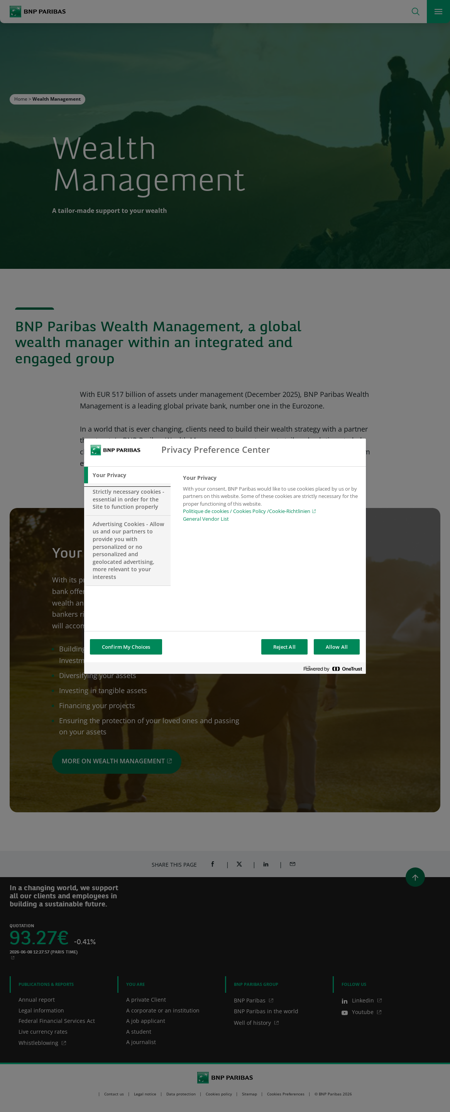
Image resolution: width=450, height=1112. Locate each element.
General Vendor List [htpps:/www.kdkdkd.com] (206, 518)
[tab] (127, 475)
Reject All (284, 646)
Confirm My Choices (126, 646)
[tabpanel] (271, 500)
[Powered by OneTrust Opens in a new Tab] (332, 669)
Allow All (337, 646)
